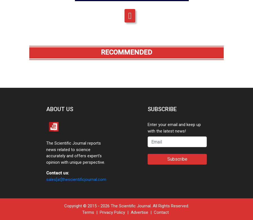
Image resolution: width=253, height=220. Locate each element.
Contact (161, 212)
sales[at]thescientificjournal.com (76, 179)
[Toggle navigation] (130, 16)
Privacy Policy (112, 212)
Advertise (139, 212)
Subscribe (177, 159)
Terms (88, 212)
